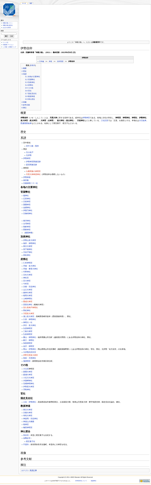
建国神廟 (28, 233)
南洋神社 (27, 221)
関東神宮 (27, 230)
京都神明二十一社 (30, 183)
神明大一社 (27, 322)
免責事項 (93, 480)
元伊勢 (28, 155)
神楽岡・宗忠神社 (30, 418)
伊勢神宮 (86, 118)
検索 (2, 30)
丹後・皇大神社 (29, 266)
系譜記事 (33, 470)
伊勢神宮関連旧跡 (33, 162)
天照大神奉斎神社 (33, 174)
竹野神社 (27, 272)
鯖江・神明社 (28, 340)
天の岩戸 (29, 152)
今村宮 (26, 284)
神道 (50, 61)
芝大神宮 (27, 281)
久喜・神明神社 (29, 319)
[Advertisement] (85, 22)
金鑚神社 (27, 207)
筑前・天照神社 (29, 358)
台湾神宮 (27, 224)
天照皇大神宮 (28, 313)
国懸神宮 (27, 204)
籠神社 (26, 195)
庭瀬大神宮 (27, 375)
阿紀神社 (27, 310)
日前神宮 (27, 201)
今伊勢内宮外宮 (29, 352)
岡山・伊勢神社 (29, 349)
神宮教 (26, 180)
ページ (24, 3)
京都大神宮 (27, 413)
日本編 (41, 61)
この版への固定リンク (9, 47)
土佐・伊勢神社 (29, 402)
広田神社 (27, 199)
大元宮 (26, 369)
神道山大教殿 (28, 421)
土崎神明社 (27, 298)
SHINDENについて (81, 480)
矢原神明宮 (27, 328)
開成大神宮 (27, 301)
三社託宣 (104, 120)
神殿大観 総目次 (8, 25)
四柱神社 (27, 255)
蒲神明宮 (27, 361)
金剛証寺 (27, 438)
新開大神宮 (27, 372)
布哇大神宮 (27, 415)
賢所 (37, 146)
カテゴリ (25, 470)
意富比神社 (27, 304)
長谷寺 (26, 435)
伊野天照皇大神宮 (30, 355)
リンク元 (5, 42)
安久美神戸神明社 (30, 307)
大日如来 (142, 120)
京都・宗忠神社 (29, 287)
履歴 (31, 3)
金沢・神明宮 (28, 346)
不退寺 (26, 444)
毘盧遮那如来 (26, 123)
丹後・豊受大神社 (30, 269)
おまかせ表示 (7, 27)
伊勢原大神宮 (28, 387)
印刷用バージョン (8, 44)
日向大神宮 (27, 275)
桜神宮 (26, 424)
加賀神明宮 (27, 343)
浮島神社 (27, 389)
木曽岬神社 (27, 381)
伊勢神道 (27, 177)
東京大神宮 (27, 246)
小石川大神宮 (28, 378)
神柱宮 (26, 278)
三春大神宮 (27, 331)
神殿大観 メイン (8, 23)
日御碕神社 (27, 213)
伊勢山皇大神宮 (29, 240)
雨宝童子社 (30, 441)
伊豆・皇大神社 (29, 325)
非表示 (32, 65)
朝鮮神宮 (27, 227)
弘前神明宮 (27, 334)
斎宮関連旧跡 (31, 165)
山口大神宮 (27, 290)
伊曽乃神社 (27, 210)
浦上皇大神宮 (28, 316)
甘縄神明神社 (28, 383)
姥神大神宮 (27, 293)
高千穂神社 (27, 249)
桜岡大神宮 (27, 295)
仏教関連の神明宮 (33, 171)
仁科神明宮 (27, 263)
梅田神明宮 (27, 427)
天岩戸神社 (27, 252)
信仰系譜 (60, 61)
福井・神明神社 (29, 243)
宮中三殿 (29, 146)
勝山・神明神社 (29, 337)
